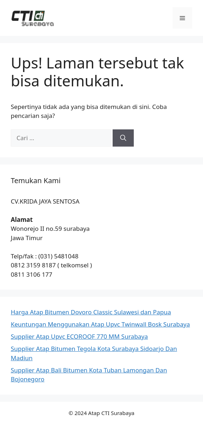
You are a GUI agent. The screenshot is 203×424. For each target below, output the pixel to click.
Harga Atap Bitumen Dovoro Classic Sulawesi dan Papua (91, 312)
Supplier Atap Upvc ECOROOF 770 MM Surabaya (79, 336)
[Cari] (123, 138)
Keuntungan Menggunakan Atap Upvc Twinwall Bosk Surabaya (100, 324)
